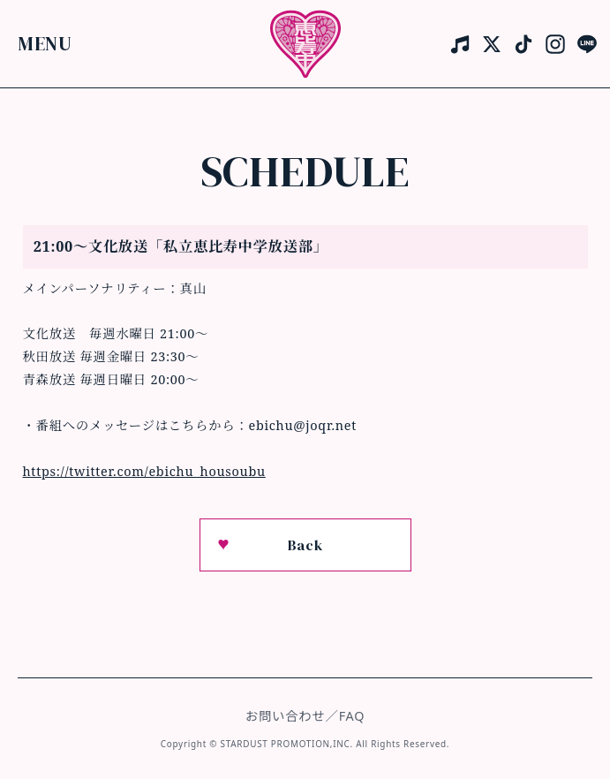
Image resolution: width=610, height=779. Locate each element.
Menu (45, 43)
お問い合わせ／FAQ (305, 715)
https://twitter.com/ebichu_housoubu (144, 471)
